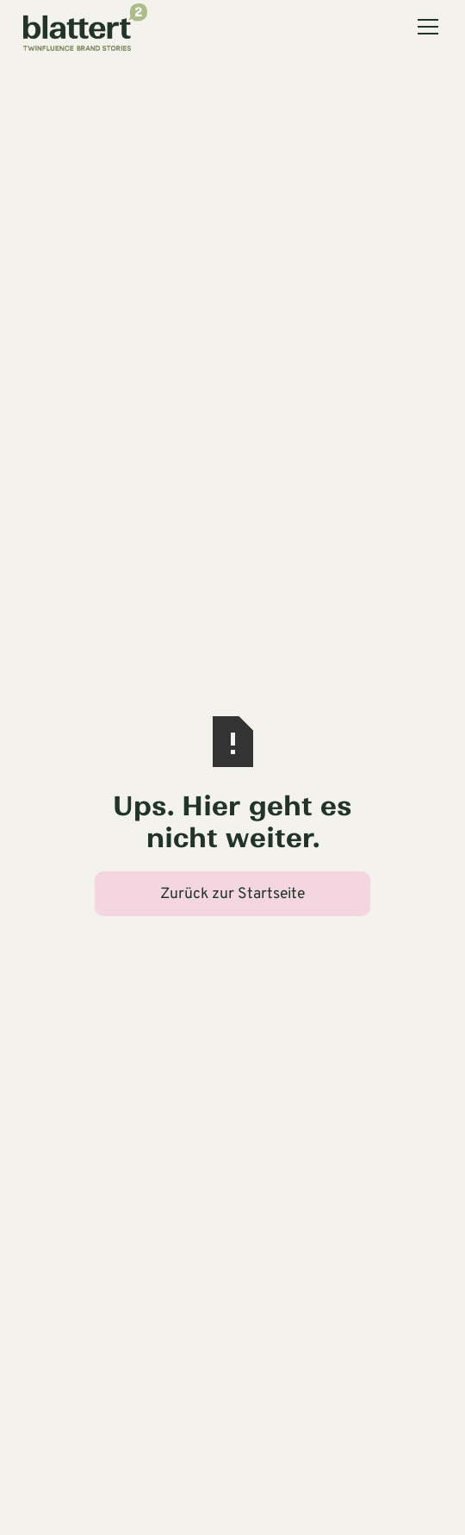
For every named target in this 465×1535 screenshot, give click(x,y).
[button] (424, 26)
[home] (85, 26)
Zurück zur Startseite (232, 894)
